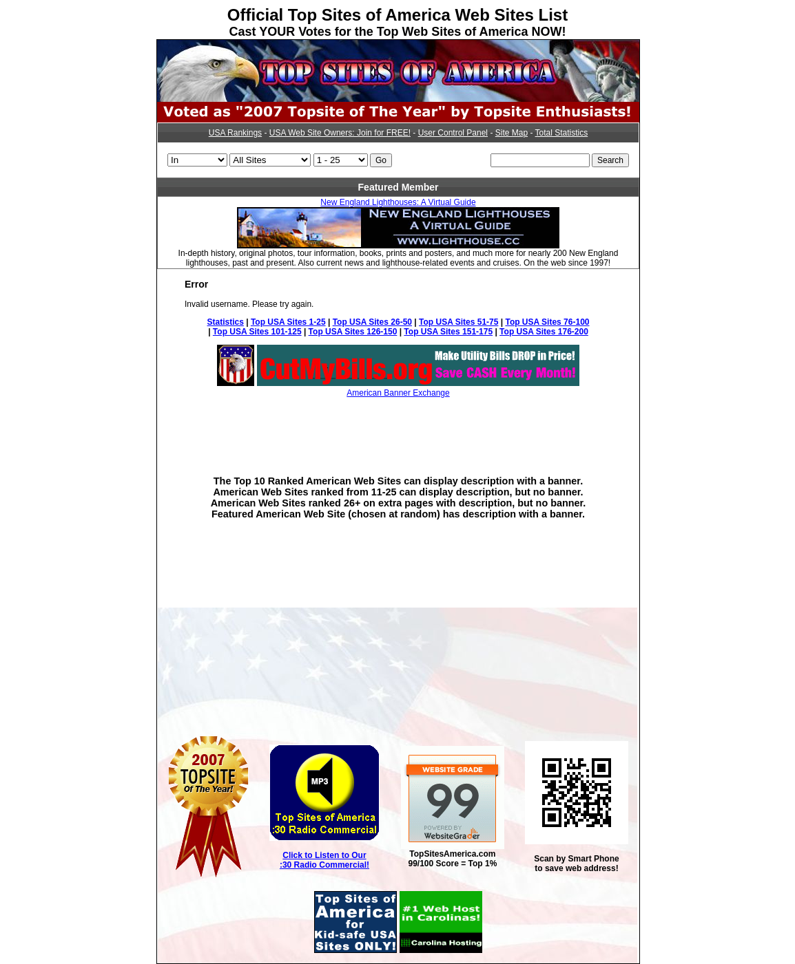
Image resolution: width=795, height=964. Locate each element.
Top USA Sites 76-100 (547, 322)
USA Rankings (235, 133)
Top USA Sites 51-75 (458, 322)
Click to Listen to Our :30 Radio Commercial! (324, 860)
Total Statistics (561, 133)
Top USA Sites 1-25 (288, 322)
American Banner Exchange (398, 393)
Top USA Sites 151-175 (448, 331)
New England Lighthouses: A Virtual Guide (397, 202)
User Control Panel (453, 133)
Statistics (225, 322)
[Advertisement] (398, 426)
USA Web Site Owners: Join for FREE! (340, 133)
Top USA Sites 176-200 (543, 331)
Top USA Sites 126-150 (353, 331)
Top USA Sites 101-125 (257, 331)
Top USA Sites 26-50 (372, 322)
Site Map (511, 133)
